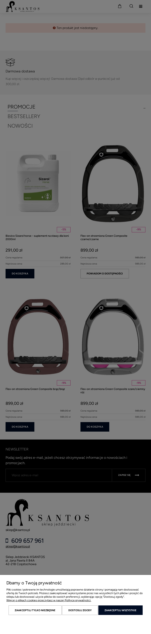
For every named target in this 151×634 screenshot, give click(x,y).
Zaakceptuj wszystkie (120, 610)
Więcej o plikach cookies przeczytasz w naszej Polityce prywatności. (48, 600)
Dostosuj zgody (80, 610)
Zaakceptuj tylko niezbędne (35, 610)
